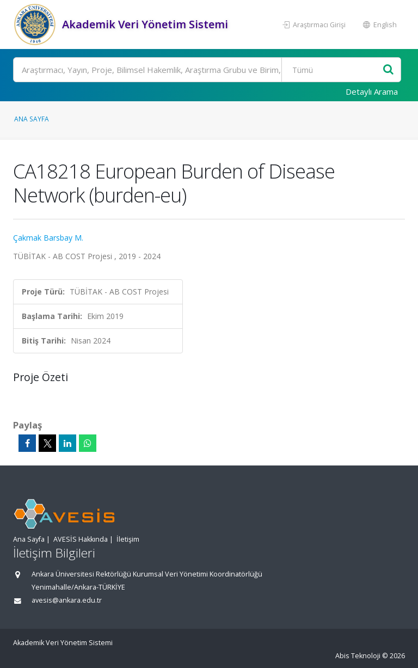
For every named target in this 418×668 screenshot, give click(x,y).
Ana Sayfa (31, 118)
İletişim (127, 539)
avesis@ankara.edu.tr (67, 600)
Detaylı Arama (372, 91)
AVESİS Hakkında (80, 539)
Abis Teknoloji (357, 655)
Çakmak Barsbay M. (48, 237)
